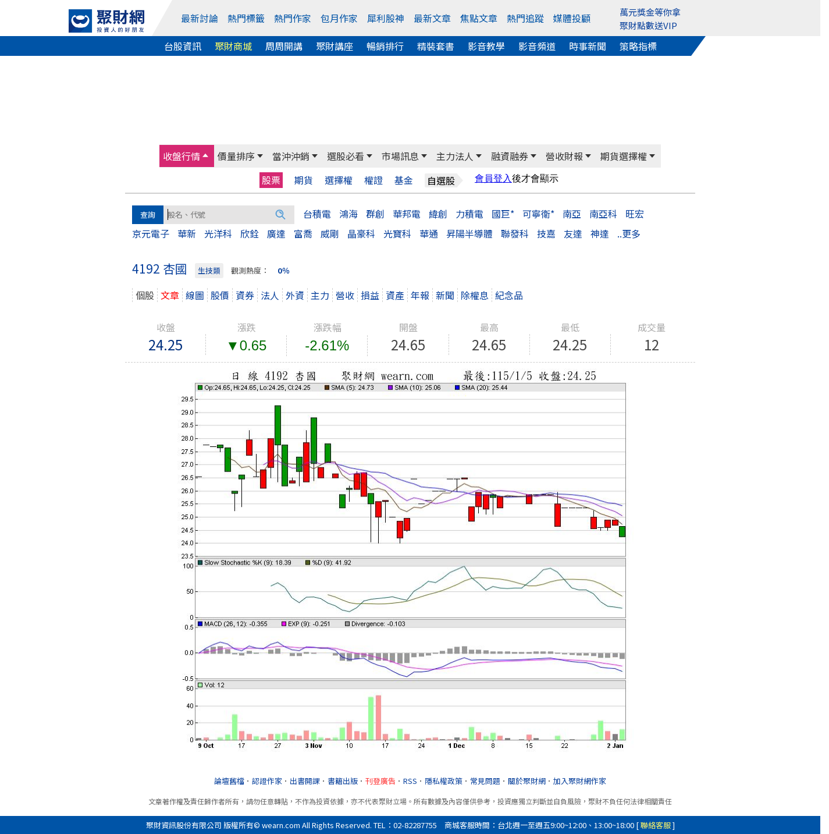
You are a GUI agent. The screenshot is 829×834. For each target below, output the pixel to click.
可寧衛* (538, 214)
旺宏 (634, 214)
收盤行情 (181, 156)
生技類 (209, 270)
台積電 (317, 214)
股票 (271, 180)
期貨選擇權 (623, 156)
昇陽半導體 (469, 233)
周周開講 (284, 46)
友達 (573, 233)
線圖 (195, 295)
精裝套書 (435, 46)
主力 (320, 295)
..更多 (629, 233)
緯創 (438, 214)
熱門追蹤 (525, 18)
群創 (375, 214)
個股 (145, 295)
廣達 (276, 233)
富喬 (303, 233)
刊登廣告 (380, 780)
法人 (270, 295)
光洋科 (218, 233)
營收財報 (564, 156)
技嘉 (546, 233)
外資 (295, 295)
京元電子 (150, 233)
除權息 (475, 295)
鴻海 (348, 214)
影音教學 (486, 46)
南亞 (572, 214)
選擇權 (339, 180)
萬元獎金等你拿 (650, 12)
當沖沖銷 (290, 156)
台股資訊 (182, 46)
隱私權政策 (443, 780)
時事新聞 (587, 46)
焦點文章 (478, 18)
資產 (395, 295)
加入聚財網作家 (579, 780)
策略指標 (638, 46)
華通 (428, 233)
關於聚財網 (527, 780)
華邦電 (407, 214)
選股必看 (345, 156)
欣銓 (249, 233)
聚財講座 (334, 46)
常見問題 (485, 780)
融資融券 (509, 156)
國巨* (503, 214)
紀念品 (509, 295)
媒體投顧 (571, 18)
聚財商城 (233, 46)
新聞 (445, 295)
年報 (420, 295)
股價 (220, 295)
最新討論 (199, 18)
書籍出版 (343, 780)
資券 (245, 295)
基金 (403, 180)
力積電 (469, 214)
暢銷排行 (385, 46)
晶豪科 (361, 233)
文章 (170, 295)
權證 (373, 180)
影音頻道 (537, 46)
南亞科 (603, 214)
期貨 (303, 180)
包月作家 (339, 18)
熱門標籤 (246, 18)
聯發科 (515, 233)
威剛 (330, 233)
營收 (345, 295)
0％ (283, 270)
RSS (410, 780)
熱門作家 (292, 18)
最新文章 (432, 18)
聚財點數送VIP (648, 25)
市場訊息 (400, 156)
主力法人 (455, 156)
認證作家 (267, 780)
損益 (370, 295)
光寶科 (397, 233)
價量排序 (236, 156)
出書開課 (305, 780)
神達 (599, 233)
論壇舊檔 (229, 780)
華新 (186, 233)
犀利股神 (385, 18)
